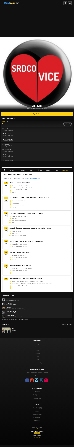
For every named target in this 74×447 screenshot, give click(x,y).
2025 (26, 178)
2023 (17, 178)
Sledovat (37, 114)
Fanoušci (37, 353)
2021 (8, 178)
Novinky (12, 170)
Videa (48, 170)
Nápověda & (37, 408)
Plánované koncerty (35, 178)
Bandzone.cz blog (37, 363)
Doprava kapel (37, 398)
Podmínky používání (37, 414)
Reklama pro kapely (67, 324)
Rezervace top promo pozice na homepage (37, 372)
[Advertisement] (37, 20)
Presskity (37, 391)
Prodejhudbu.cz (37, 395)
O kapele (22, 170)
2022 (13, 178)
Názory (39, 170)
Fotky (56, 170)
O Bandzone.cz (37, 417)
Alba (31, 170)
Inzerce (37, 376)
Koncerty (65, 170)
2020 (4, 178)
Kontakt (37, 411)
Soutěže (37, 359)
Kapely (37, 344)
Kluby (37, 356)
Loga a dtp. (37, 420)
